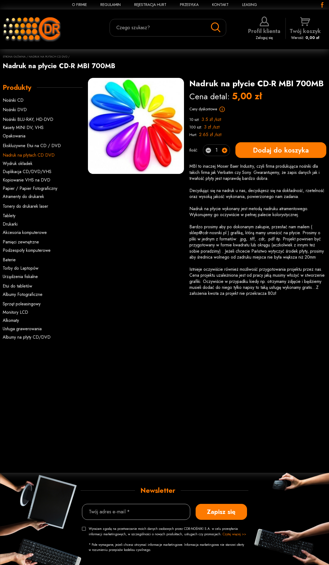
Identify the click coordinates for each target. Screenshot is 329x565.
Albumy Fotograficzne (22, 294)
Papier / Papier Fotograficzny (30, 188)
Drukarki (10, 224)
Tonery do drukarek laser (25, 206)
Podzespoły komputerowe (27, 250)
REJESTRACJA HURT (150, 4)
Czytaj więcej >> (234, 534)
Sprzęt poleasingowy (22, 304)
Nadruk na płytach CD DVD (48, 57)
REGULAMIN (110, 4)
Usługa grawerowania (22, 329)
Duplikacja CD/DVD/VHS (27, 171)
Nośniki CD (13, 100)
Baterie (9, 260)
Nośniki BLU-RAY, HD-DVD (28, 119)
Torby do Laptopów (20, 268)
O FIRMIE (79, 4)
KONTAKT (220, 4)
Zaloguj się (264, 28)
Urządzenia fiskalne (20, 276)
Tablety (9, 216)
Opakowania (14, 136)
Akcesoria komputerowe (25, 232)
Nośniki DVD (15, 110)
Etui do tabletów (17, 286)
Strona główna (14, 57)
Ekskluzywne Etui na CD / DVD (32, 146)
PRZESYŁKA (189, 4)
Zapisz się (221, 511)
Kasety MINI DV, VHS (23, 127)
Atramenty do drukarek (23, 196)
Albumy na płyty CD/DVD (27, 337)
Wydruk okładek (17, 163)
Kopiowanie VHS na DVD (26, 180)
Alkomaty (11, 320)
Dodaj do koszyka (281, 150)
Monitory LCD (15, 312)
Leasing (249, 4)
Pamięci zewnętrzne (21, 242)
